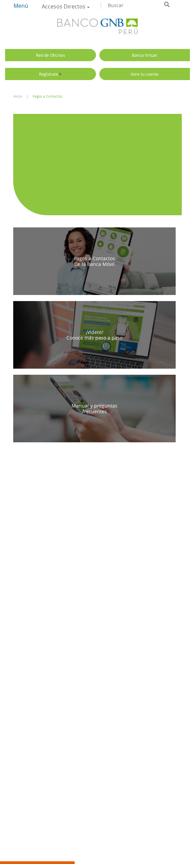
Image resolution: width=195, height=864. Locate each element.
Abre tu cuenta (144, 74)
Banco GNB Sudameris (97, 27)
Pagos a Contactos (47, 96)
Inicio (17, 96)
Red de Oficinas (50, 55)
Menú (21, 5)
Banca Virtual (144, 55)
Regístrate (50, 74)
